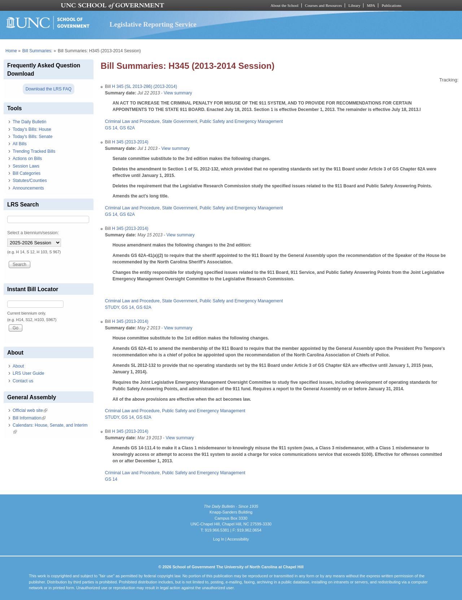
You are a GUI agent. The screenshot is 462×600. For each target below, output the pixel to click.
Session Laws (26, 166)
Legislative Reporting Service (152, 24)
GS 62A (127, 127)
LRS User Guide (28, 373)
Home (11, 50)
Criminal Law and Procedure (132, 121)
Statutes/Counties (30, 180)
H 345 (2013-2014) (130, 142)
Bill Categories (26, 173)
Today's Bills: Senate (32, 136)
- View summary (176, 92)
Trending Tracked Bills (34, 151)
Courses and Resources (323, 5)
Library (354, 5)
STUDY (112, 307)
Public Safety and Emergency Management (241, 121)
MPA (371, 5)
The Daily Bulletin (29, 121)
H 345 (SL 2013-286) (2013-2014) (144, 86)
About (18, 366)
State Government (179, 121)
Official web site (30, 410)
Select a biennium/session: (33, 232)
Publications (391, 5)
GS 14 (111, 127)
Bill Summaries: (37, 50)
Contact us (23, 380)
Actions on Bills (27, 158)
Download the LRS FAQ (48, 89)
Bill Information (29, 418)
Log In (218, 539)
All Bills (20, 143)
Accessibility (238, 539)
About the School (284, 5)
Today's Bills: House (32, 129)
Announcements (28, 188)
